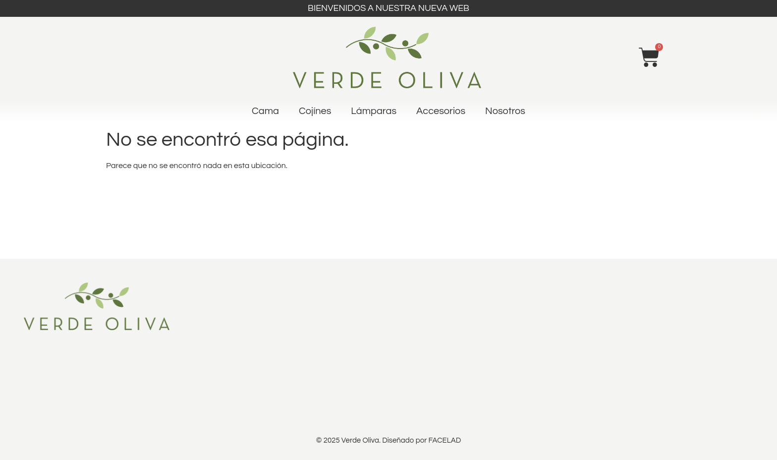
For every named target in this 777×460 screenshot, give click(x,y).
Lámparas (373, 111)
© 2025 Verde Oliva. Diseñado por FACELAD (388, 440)
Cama (265, 111)
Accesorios (440, 111)
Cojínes (315, 111)
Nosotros (505, 111)
